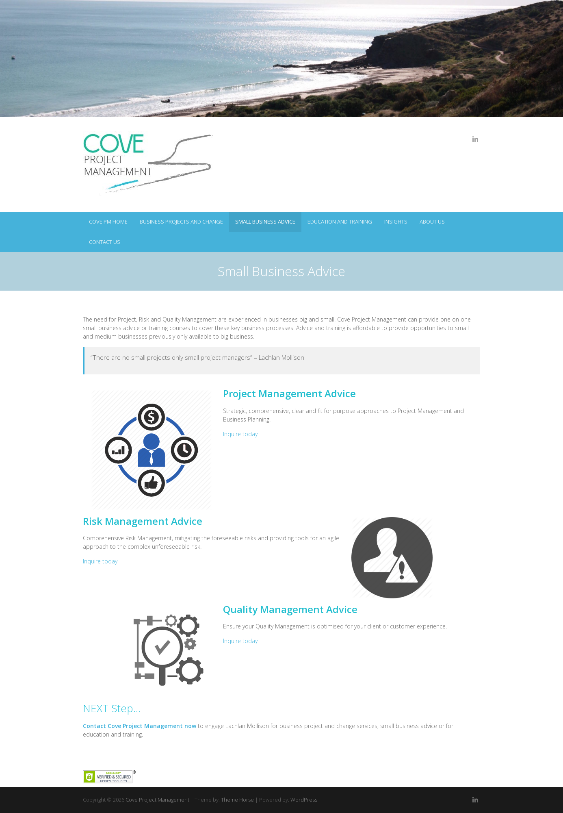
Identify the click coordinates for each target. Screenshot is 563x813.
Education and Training (339, 221)
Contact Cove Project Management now (139, 726)
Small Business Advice (265, 221)
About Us (432, 221)
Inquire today (240, 434)
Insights (395, 221)
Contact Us (104, 242)
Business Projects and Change (181, 221)
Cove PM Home (108, 221)
